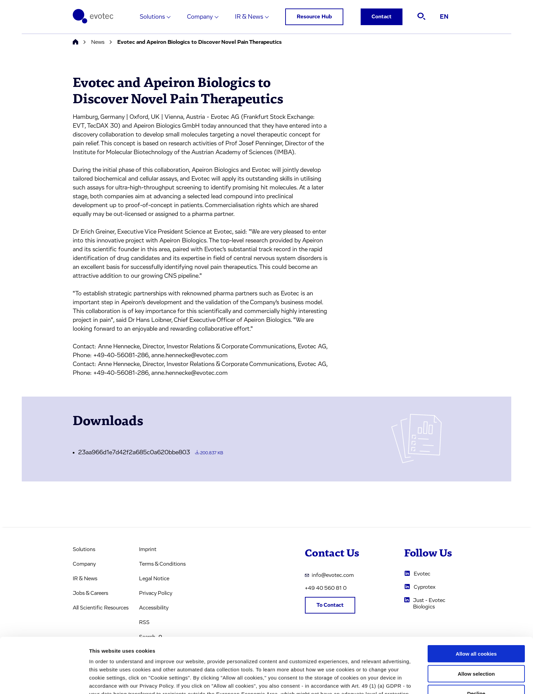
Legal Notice (154, 578)
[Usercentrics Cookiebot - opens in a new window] (44, 681)
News (97, 42)
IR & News (249, 17)
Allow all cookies (476, 602)
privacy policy (296, 658)
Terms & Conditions (162, 564)
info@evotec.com (329, 575)
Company (200, 17)
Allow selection (476, 622)
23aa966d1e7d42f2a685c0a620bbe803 (150, 453)
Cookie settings (360, 680)
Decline (476, 641)
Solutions (152, 17)
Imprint (147, 549)
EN (444, 17)
